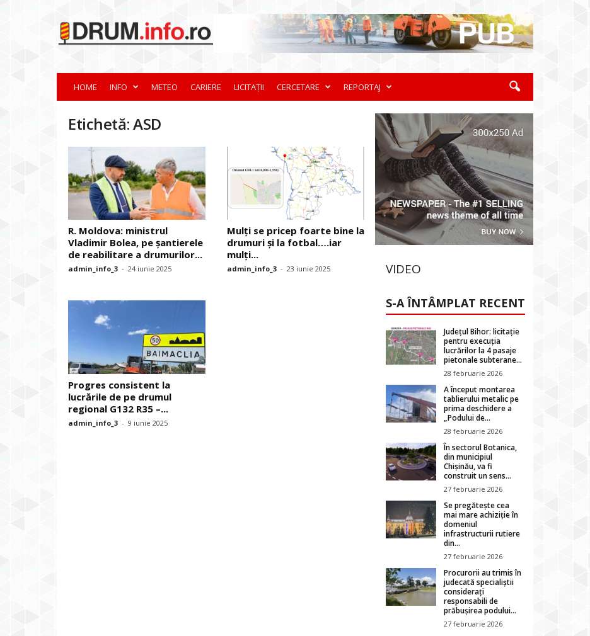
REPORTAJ (368, 87)
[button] (514, 87)
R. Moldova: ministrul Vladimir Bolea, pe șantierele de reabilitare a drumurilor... (135, 242)
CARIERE (205, 87)
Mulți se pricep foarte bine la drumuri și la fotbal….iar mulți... (295, 242)
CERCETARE (304, 87)
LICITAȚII (249, 87)
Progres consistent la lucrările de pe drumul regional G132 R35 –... (119, 396)
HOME (85, 87)
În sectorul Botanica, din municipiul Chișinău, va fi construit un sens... (480, 461)
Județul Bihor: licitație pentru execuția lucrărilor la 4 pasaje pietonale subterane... (483, 345)
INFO (124, 87)
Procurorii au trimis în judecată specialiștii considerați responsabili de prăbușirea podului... (482, 591)
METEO (164, 87)
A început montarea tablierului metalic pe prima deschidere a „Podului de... (481, 403)
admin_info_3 (93, 268)
